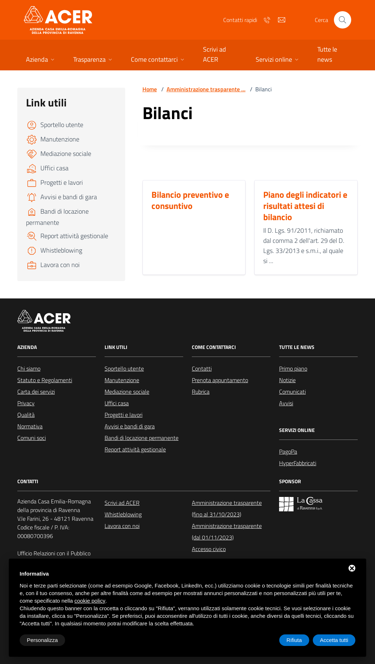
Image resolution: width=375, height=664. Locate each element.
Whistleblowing (123, 514)
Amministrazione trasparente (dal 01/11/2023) (227, 531)
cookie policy (89, 601)
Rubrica (200, 391)
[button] (41, 60)
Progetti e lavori (123, 414)
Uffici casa (117, 403)
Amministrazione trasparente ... (206, 89)
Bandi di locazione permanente (141, 437)
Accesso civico (209, 549)
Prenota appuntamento (220, 380)
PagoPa (288, 451)
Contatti (202, 368)
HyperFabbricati (297, 463)
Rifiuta (294, 640)
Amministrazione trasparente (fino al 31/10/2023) (227, 508)
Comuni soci (31, 437)
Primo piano (293, 368)
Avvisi (286, 403)
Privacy (26, 403)
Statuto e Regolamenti (44, 380)
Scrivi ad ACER (122, 502)
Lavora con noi (122, 525)
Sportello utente (124, 368)
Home (149, 89)
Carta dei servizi (36, 391)
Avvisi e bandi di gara (130, 426)
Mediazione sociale (127, 391)
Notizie (287, 380)
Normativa (30, 426)
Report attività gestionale (135, 449)
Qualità (26, 414)
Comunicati (292, 391)
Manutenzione (122, 380)
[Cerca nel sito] (342, 20)
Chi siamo (28, 368)
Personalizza (42, 640)
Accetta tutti (334, 640)
